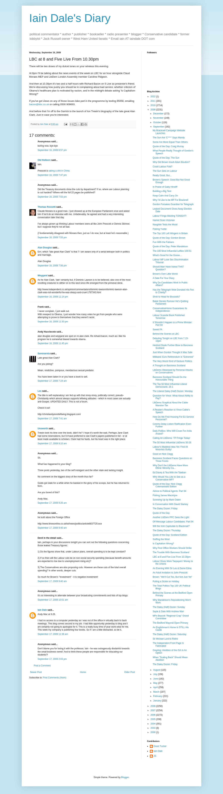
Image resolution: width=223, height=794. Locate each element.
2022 (153, 96)
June (156, 678)
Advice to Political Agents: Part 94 (169, 491)
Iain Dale (42, 610)
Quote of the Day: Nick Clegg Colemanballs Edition (167, 485)
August (157, 670)
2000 (153, 732)
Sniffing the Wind (161, 539)
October (157, 122)
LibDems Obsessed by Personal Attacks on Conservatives (173, 371)
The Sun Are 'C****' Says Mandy (169, 137)
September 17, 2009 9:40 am (52, 528)
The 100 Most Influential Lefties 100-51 (172, 251)
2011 (153, 101)
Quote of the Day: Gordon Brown (169, 238)
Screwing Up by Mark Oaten (167, 499)
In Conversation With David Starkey (170, 504)
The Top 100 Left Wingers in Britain (170, 233)
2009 (153, 109)
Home (83, 672)
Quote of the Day (161, 513)
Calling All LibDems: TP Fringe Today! (171, 438)
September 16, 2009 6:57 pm (52, 150)
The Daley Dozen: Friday (165, 508)
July (155, 674)
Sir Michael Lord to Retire (165, 638)
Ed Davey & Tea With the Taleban (169, 472)
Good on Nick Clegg (163, 454)
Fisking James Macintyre (165, 495)
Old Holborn (44, 160)
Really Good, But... (162, 175)
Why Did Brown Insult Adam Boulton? (171, 162)
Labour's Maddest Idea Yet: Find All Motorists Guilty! (170, 448)
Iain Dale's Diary (70, 18)
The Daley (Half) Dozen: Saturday (169, 634)
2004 (153, 723)
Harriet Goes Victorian (164, 220)
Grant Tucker (160, 746)
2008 (153, 706)
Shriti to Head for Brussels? (166, 296)
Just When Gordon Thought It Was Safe (172, 352)
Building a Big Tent (162, 191)
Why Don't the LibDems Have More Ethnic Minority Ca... (170, 466)
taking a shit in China (59, 170)
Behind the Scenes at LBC (166, 334)
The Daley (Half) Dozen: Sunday (169, 607)
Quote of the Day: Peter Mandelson (170, 246)
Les (40, 391)
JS (155, 756)
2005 (153, 719)
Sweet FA (157, 329)
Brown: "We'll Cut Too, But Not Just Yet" (172, 577)
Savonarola (44, 353)
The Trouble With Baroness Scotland (171, 552)
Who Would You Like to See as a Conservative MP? (169, 478)
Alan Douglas (45, 247)
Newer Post (36, 672)
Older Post (129, 672)
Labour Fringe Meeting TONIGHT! (170, 216)
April (155, 687)
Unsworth (43, 428)
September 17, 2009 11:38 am (53, 634)
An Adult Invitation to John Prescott (170, 572)
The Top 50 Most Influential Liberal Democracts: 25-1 (170, 385)
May (155, 683)
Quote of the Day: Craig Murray (168, 146)
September (159, 126)
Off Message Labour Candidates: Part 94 (173, 521)
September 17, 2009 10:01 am (53, 599)
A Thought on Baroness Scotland (169, 365)
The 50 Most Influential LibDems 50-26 (172, 442)
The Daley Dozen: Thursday (167, 530)
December (158, 113)
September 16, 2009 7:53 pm (52, 197)
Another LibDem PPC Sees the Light (171, 517)
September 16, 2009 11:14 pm (53, 296)
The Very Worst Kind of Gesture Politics (172, 361)
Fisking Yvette (160, 229)
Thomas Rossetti (47, 207)
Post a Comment (42, 665)
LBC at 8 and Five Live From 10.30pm (172, 557)
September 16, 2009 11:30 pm (53, 321)
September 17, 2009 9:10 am (52, 443)
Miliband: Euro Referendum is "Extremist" (173, 357)
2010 (153, 105)
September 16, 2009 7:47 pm (52, 175)
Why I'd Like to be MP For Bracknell (170, 200)
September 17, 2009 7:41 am (52, 418)
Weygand (43, 275)
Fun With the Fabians (163, 242)
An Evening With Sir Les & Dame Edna (172, 568)
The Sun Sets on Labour (165, 171)
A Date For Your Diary (163, 278)
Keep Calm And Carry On (165, 195)
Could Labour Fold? (162, 166)
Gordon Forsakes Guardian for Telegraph (173, 204)
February (158, 696)
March (156, 692)
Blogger (125, 777)
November (158, 118)
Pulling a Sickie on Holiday (166, 581)
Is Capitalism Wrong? (163, 543)
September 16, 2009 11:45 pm (53, 343)
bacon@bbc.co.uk (39, 104)
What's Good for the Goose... (167, 255)
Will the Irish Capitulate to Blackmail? (171, 526)
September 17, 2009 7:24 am (52, 381)
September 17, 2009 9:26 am (52, 503)
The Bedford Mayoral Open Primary (170, 623)
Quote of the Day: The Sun (166, 158)
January (157, 700)
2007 (153, 710)
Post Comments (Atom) (54, 677)
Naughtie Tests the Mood (165, 224)
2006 (153, 715)
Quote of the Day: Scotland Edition (170, 535)
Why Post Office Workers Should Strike (172, 548)
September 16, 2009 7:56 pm (52, 265)
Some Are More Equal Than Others (170, 142)
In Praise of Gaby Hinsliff (165, 187)
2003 (153, 728)
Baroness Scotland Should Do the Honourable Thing (169, 378)
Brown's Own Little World (165, 274)
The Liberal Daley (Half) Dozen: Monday (173, 391)
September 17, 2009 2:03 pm (52, 659)
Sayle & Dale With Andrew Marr (168, 611)
